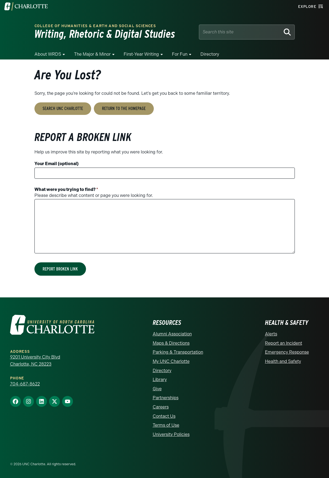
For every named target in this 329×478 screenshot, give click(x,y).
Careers (161, 407)
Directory (209, 54)
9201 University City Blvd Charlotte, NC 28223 (35, 360)
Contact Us (164, 416)
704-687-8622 (25, 383)
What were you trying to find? (66, 189)
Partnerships (165, 397)
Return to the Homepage (124, 108)
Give (157, 388)
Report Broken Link (60, 269)
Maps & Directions (171, 343)
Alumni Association (172, 334)
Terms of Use (166, 425)
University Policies (171, 434)
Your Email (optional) (56, 163)
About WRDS (47, 54)
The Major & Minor (92, 54)
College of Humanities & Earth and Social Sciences (95, 26)
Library (160, 379)
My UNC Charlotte (171, 361)
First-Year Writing (141, 54)
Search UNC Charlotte (63, 108)
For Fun (179, 54)
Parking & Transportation (178, 352)
